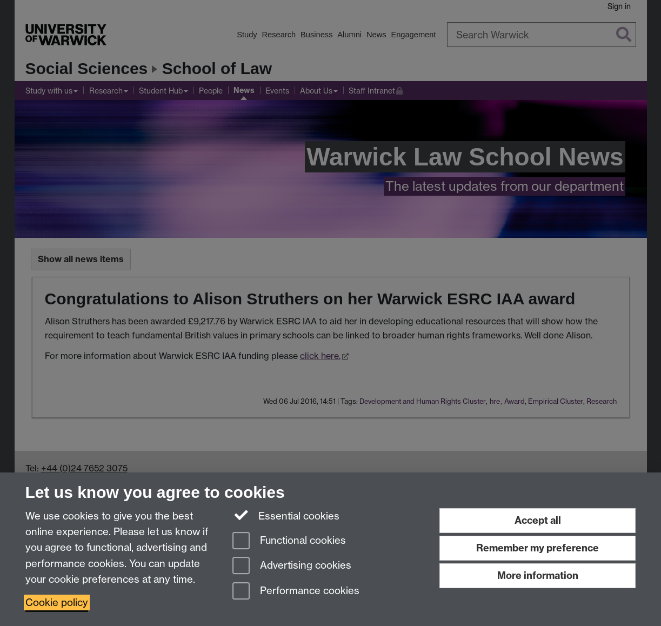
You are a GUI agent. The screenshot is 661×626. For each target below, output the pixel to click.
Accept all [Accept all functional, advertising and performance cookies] (538, 520)
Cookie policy (56, 602)
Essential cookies (286, 515)
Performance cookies (295, 592)
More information (537, 575)
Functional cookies (289, 541)
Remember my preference (537, 548)
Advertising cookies (291, 566)
